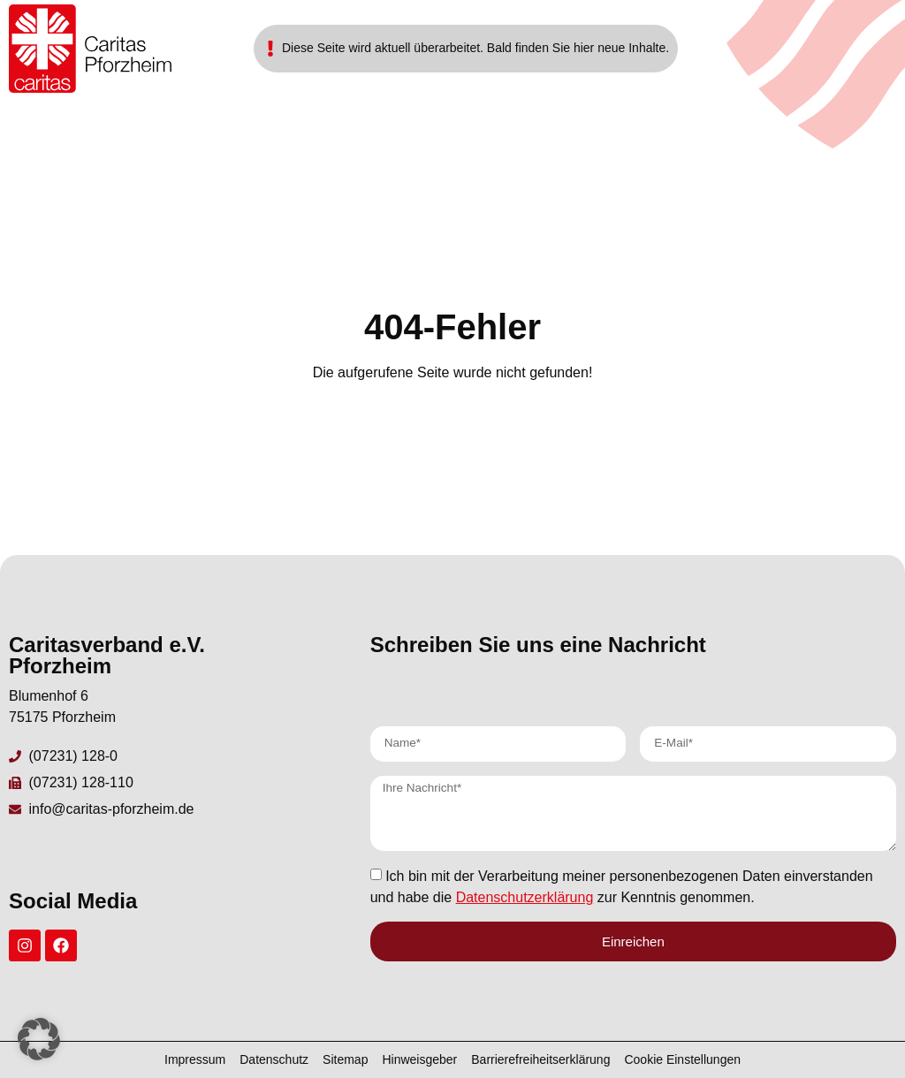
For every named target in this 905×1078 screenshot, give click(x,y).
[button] (39, 1039)
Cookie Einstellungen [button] (682, 1059)
